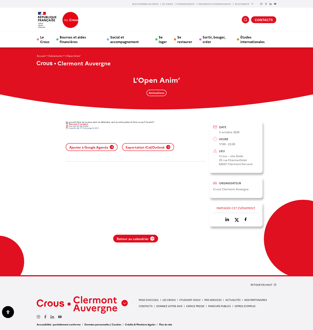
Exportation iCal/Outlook (148, 147)
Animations (156, 93)
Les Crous (169, 299)
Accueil (41, 55)
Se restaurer (184, 39)
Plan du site (165, 324)
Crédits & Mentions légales (140, 324)
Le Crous (45, 39)
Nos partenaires (255, 299)
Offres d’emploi (245, 306)
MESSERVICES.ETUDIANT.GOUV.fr (214, 4)
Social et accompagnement (124, 39)
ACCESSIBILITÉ (244, 4)
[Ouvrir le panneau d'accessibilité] (8, 312)
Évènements (55, 55)
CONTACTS (264, 20)
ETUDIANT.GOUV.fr (185, 4)
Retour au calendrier (136, 238)
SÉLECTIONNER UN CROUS (145, 4)
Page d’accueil (149, 299)
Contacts (146, 306)
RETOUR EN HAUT (261, 284)
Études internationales (252, 39)
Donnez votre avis (169, 306)
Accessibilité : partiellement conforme (59, 324)
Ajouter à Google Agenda (91, 147)
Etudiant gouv (190, 299)
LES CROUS (167, 4)
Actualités (233, 299)
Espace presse (195, 306)
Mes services (213, 299)
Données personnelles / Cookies (102, 324)
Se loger (163, 39)
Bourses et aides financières (73, 39)
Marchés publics (219, 306)
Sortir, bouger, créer (214, 39)
